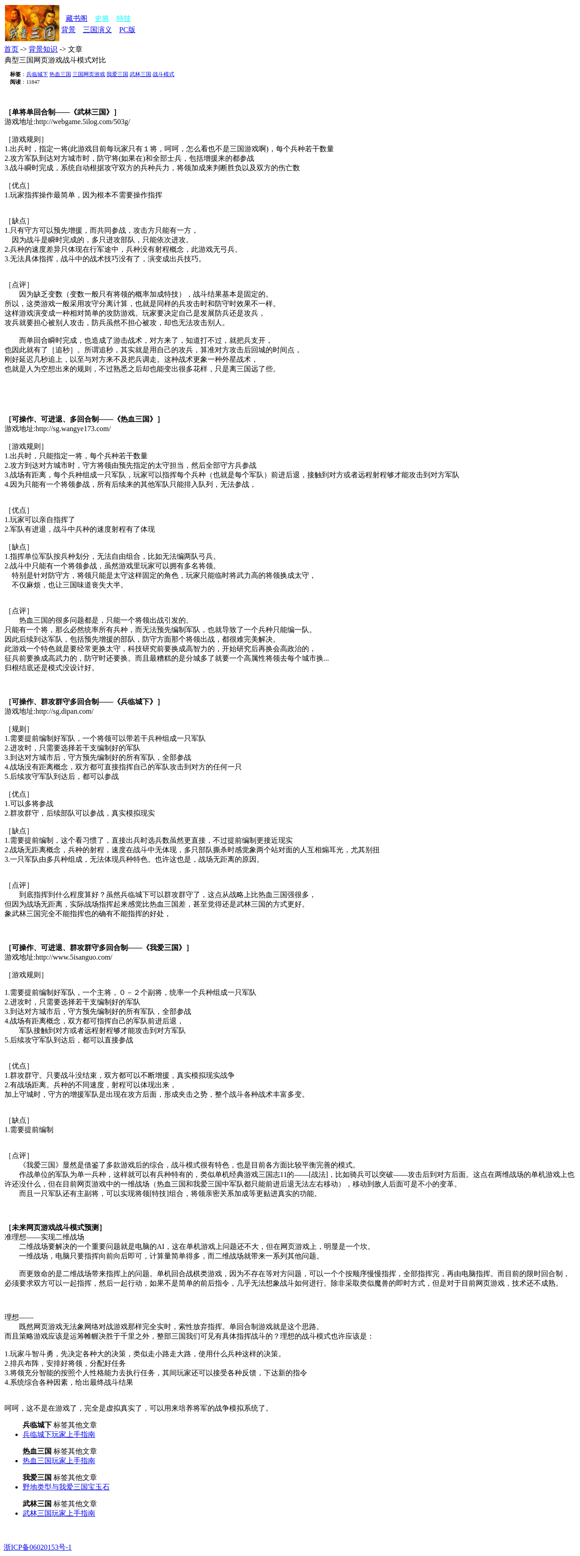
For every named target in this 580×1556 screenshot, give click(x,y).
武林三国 (140, 74)
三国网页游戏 (88, 74)
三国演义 (97, 30)
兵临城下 (37, 74)
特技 (123, 18)
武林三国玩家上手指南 (59, 1513)
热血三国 (60, 74)
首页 (11, 49)
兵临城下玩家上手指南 (59, 1434)
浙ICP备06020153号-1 (38, 1547)
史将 (102, 18)
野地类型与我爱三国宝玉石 (66, 1487)
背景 (68, 30)
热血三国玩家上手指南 (59, 1461)
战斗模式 (163, 74)
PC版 (127, 30)
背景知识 (43, 49)
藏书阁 (76, 18)
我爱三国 (117, 74)
